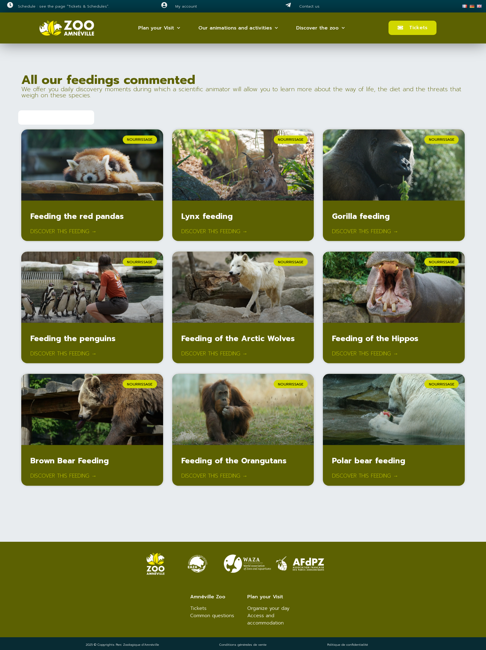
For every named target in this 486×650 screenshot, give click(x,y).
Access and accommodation (265, 619)
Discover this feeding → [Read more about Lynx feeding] (214, 235)
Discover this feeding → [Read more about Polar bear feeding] (365, 480)
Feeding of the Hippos (375, 342)
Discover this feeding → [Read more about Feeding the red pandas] (63, 235)
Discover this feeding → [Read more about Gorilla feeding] (365, 235)
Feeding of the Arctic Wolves (238, 342)
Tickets (198, 608)
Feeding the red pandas (77, 220)
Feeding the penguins (72, 342)
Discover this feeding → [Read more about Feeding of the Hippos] (365, 357)
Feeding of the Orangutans (233, 465)
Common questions (212, 615)
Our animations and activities (238, 28)
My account (186, 6)
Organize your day (268, 608)
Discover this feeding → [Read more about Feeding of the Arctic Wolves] (214, 357)
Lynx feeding (207, 220)
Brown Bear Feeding (69, 465)
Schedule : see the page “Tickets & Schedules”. (63, 6)
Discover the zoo (320, 28)
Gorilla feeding (361, 220)
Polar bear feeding (368, 465)
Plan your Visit (159, 28)
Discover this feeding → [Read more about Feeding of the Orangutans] (214, 480)
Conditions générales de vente (242, 644)
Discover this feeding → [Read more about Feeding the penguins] (63, 357)
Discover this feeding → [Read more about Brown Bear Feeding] (63, 480)
